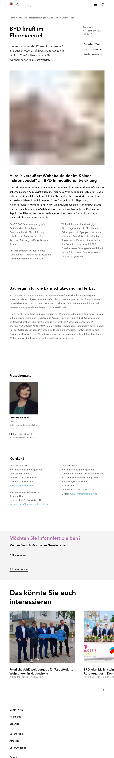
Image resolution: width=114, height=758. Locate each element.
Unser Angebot (18, 657)
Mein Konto (16, 705)
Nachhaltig (15, 626)
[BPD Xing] (11, 725)
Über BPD (15, 667)
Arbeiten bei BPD (19, 681)
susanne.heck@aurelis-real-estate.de (29, 413)
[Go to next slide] (102, 599)
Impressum (14, 741)
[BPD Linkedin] (16, 725)
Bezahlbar (15, 633)
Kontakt (14, 698)
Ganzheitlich (16, 619)
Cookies (13, 735)
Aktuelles (14, 650)
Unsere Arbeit (17, 643)
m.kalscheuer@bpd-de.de (83, 403)
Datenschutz (15, 747)
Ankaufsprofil (17, 688)
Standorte (15, 674)
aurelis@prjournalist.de (22, 394)
